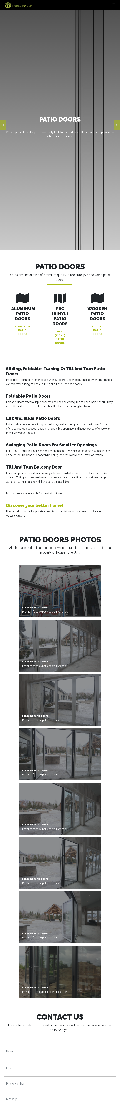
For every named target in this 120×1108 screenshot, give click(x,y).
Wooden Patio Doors (97, 330)
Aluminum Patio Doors (22, 330)
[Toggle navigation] (114, 5)
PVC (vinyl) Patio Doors (60, 337)
